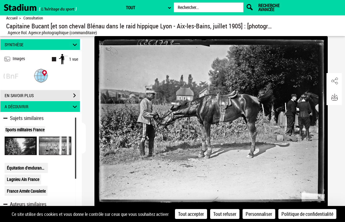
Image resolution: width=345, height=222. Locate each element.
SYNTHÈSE (42, 44)
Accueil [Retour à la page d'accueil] (12, 18)
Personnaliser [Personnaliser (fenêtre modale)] (259, 214)
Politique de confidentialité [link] (307, 214)
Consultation (33, 18)
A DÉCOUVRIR (42, 106)
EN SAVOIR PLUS (42, 95)
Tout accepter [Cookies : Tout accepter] (191, 214)
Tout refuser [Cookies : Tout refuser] (224, 214)
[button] (41, 75)
